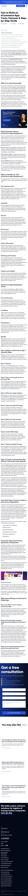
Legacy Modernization (6, 865)
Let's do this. (7, 813)
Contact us (3, 587)
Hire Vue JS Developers (6, 877)
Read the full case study (14, 577)
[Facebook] (2, 838)
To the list (24, 724)
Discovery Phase (4, 859)
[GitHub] (8, 838)
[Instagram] (4, 838)
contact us (6, 120)
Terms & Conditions (4, 894)
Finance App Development (7, 861)
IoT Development (5, 857)
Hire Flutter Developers (6, 879)
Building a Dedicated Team (7, 870)
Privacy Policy (11, 894)
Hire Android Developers (6, 876)
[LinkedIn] (6, 838)
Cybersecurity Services (6, 885)
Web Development (5, 848)
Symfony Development (6, 883)
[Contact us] (20, 6)
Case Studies (4, 841)
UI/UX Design (4, 855)
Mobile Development (5, 850)
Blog (2, 843)
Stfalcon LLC (20, 891)
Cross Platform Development (4, 853)
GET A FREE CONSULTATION (14, 712)
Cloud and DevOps (5, 872)
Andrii (6, 30)
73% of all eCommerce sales (15, 58)
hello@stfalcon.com (5, 831)
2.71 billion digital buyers (16, 53)
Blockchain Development (6, 881)
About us (4, 845)
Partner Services (5, 867)
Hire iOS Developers (5, 874)
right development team (15, 552)
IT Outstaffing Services (6, 863)
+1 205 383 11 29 (4, 828)
